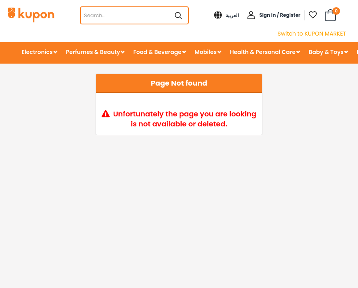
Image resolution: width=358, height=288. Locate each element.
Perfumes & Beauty (93, 52)
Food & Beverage (157, 52)
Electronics (37, 52)
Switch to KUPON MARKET (312, 34)
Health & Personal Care (263, 52)
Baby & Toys (326, 52)
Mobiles (206, 52)
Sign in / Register (279, 15)
